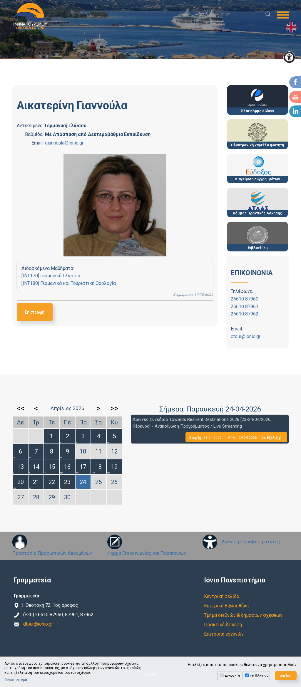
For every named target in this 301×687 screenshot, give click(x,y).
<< (20, 408)
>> (114, 408)
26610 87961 (244, 306)
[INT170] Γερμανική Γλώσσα (50, 275)
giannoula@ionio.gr (64, 143)
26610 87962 (244, 314)
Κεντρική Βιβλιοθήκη (226, 606)
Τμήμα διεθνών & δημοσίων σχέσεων (243, 615)
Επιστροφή (34, 312)
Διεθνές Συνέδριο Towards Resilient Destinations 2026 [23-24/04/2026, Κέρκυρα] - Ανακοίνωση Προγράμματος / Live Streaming (202, 423)
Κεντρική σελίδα (221, 596)
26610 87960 (244, 299)
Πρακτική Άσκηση (223, 624)
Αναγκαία (232, 676)
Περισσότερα (15, 680)
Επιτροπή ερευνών (224, 634)
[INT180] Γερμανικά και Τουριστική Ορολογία (68, 283)
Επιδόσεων (259, 676)
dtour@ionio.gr (245, 336)
